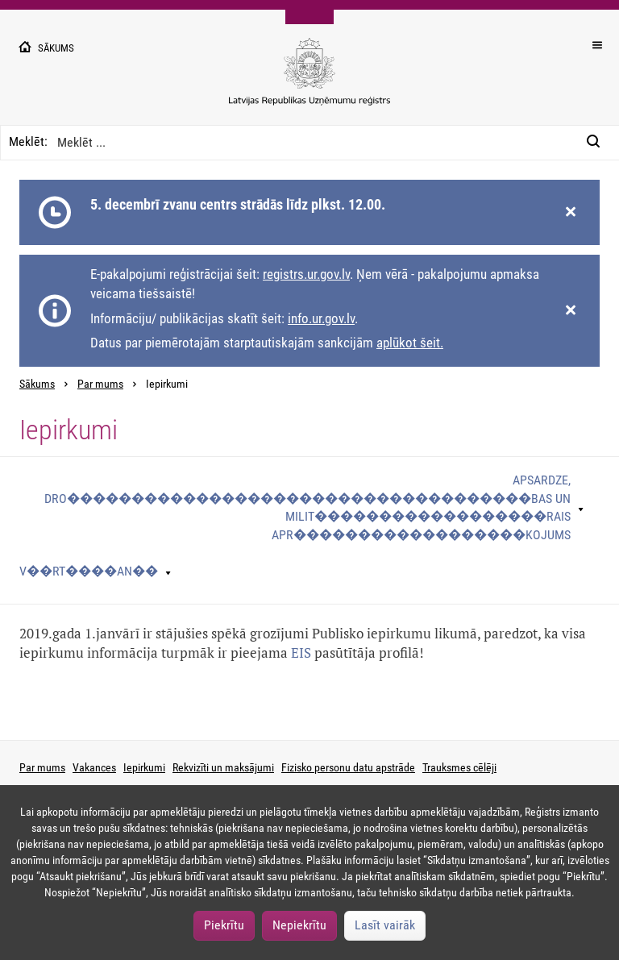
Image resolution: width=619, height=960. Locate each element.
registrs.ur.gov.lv (306, 274)
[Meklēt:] (598, 143)
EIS (301, 652)
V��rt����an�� (88, 571)
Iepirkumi (144, 767)
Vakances (94, 767)
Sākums (37, 384)
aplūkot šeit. (409, 343)
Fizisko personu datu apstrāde (348, 767)
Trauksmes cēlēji (459, 767)
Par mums (100, 384)
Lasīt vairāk (385, 925)
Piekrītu (224, 925)
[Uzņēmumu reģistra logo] (309, 80)
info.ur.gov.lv (321, 318)
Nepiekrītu (299, 925)
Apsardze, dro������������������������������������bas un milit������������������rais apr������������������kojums (307, 507)
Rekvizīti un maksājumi (223, 767)
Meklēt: (28, 141)
